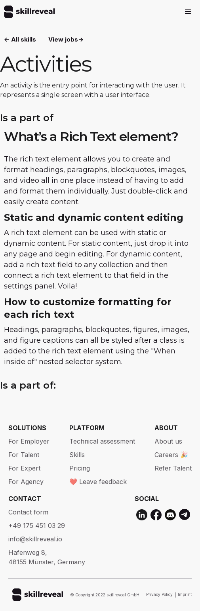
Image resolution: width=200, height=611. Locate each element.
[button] (188, 12)
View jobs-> (66, 39)
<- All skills (20, 39)
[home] (27, 12)
